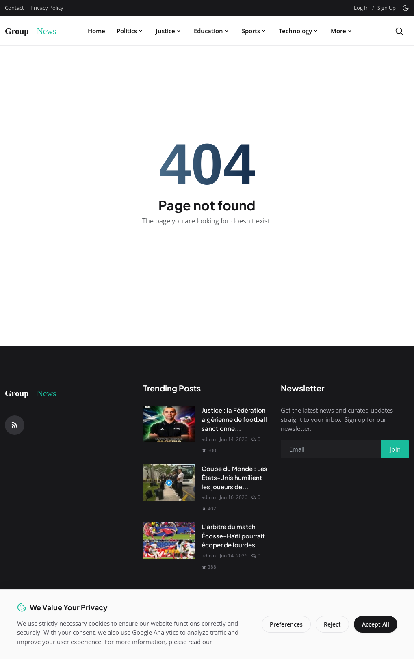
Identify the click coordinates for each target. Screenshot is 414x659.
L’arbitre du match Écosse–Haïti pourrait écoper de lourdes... (233, 536)
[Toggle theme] (405, 7)
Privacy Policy (46, 7)
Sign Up (386, 7)
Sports (254, 31)
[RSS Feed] (14, 425)
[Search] (399, 31)
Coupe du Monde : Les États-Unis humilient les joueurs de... (234, 477)
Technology (299, 31)
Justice (169, 31)
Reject (332, 624)
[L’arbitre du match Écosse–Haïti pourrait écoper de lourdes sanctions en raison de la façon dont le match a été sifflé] (169, 540)
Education (212, 31)
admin (209, 439)
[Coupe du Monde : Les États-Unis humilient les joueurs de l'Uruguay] (169, 482)
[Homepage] (35, 31)
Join (395, 449)
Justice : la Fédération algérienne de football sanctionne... (234, 419)
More (342, 31)
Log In (361, 7)
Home (96, 31)
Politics (130, 31)
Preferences (286, 624)
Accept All (375, 624)
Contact (14, 7)
